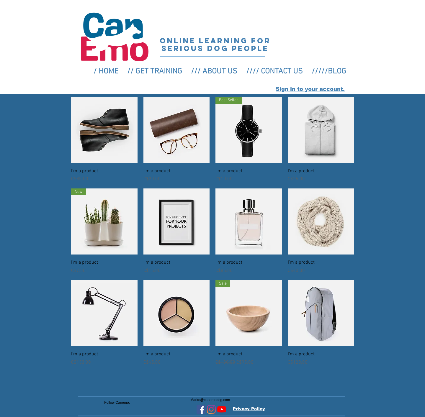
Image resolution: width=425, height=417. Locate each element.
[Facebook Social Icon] (201, 409)
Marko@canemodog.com (210, 400)
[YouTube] (221, 409)
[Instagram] (211, 409)
